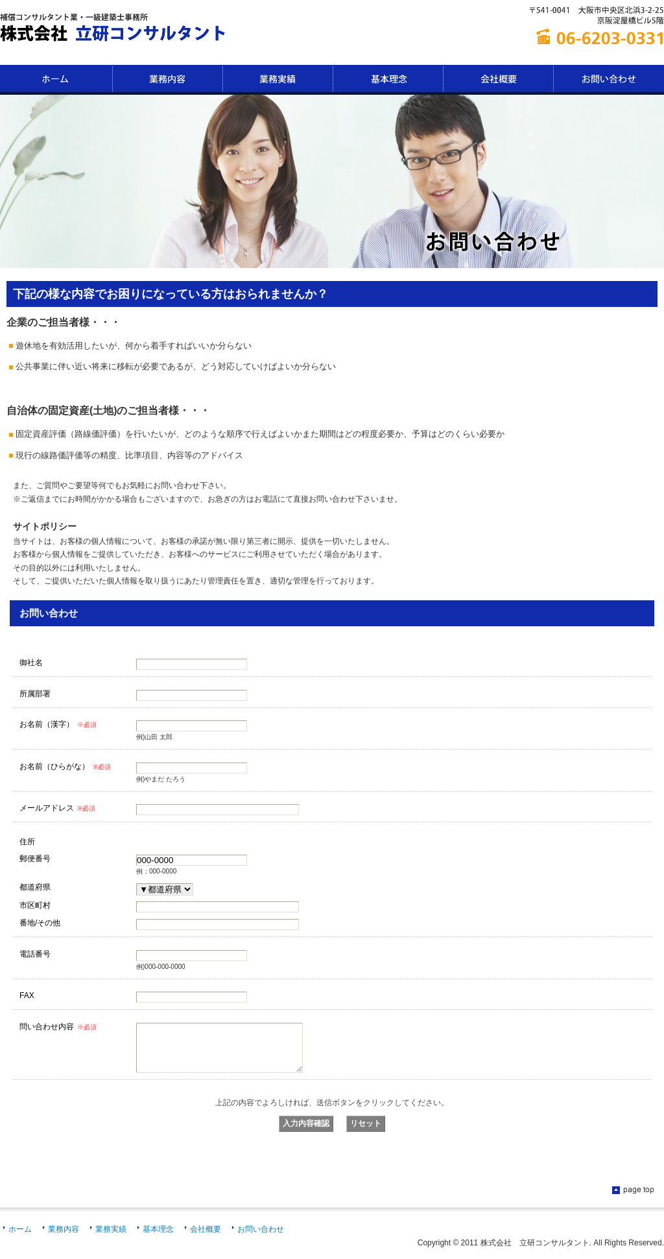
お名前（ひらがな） (65, 766)
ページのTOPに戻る (632, 1200)
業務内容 (168, 80)
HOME (56, 80)
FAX (26, 995)
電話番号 (35, 953)
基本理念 (388, 80)
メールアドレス (57, 808)
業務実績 (278, 80)
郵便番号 (35, 858)
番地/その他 (39, 922)
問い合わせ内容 (58, 1026)
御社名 (31, 662)
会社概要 (499, 80)
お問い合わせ (609, 80)
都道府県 (35, 887)
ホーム (20, 1238)
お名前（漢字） (58, 724)
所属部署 (35, 693)
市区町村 (35, 905)
